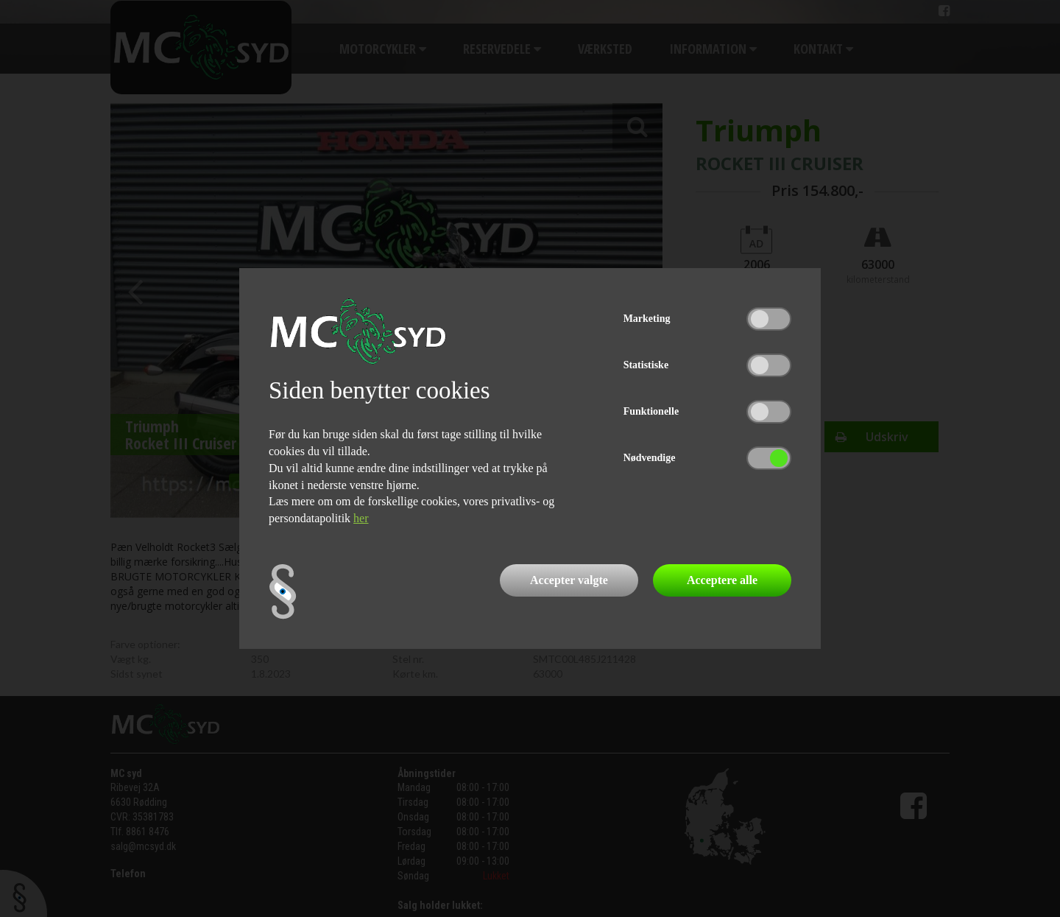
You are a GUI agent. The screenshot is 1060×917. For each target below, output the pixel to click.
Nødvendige (649, 457)
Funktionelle (651, 411)
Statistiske (645, 364)
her (360, 518)
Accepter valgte (569, 580)
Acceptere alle (722, 580)
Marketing (647, 318)
